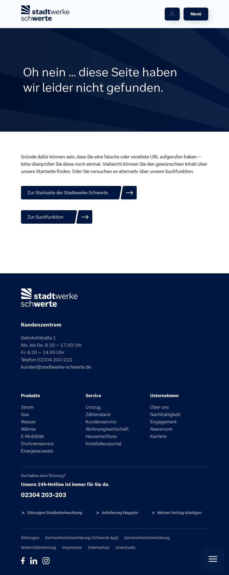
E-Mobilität (32, 436)
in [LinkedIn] (33, 560)
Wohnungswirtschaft (107, 429)
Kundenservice (101, 422)
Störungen (30, 537)
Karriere (158, 436)
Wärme (28, 429)
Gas (25, 414)
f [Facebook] (23, 560)
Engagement (163, 422)
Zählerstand (98, 414)
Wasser (28, 422)
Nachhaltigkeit (165, 414)
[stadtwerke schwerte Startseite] (45, 13)
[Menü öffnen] (196, 14)
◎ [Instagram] (46, 560)
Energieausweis (37, 451)
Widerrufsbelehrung (38, 547)
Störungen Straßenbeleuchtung (54, 512)
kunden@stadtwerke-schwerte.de (56, 367)
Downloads (125, 547)
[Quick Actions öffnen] (213, 559)
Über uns (159, 407)
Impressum (72, 547)
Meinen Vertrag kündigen (179, 512)
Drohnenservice (37, 444)
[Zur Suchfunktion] (57, 217)
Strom (27, 407)
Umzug (93, 407)
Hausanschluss (101, 436)
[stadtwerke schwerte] (49, 297)
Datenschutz (99, 547)
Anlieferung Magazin (120, 512)
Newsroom (161, 429)
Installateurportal (103, 444)
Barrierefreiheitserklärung (147, 537)
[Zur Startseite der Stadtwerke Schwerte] (79, 192)
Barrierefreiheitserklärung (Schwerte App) (81, 537)
